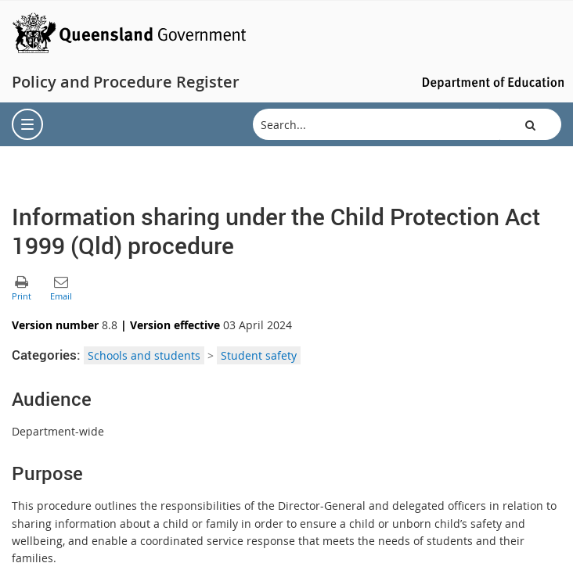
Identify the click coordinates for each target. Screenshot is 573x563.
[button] (530, 124)
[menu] (27, 124)
